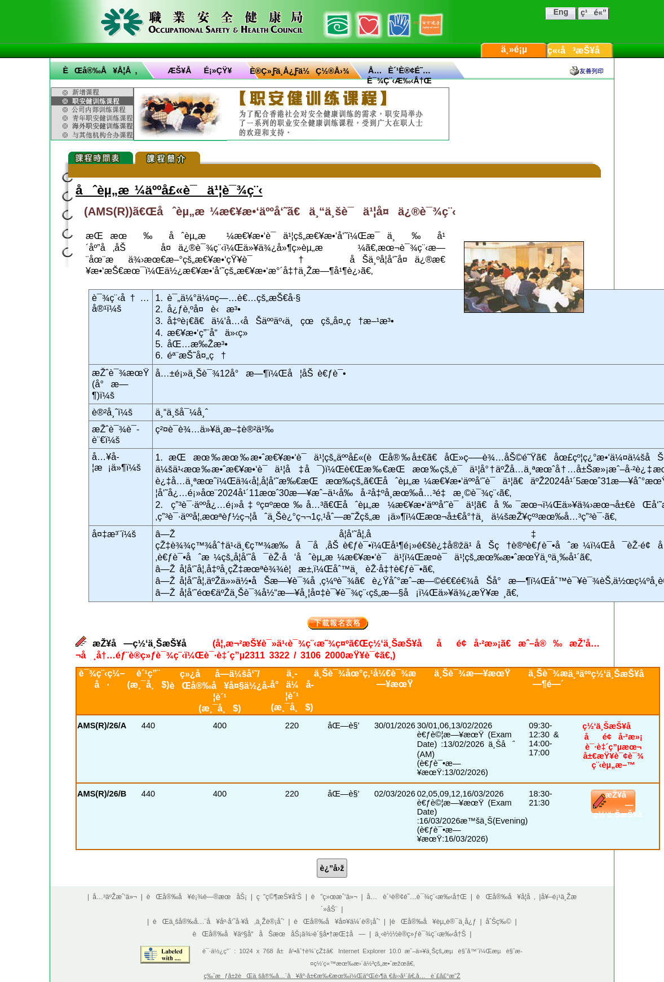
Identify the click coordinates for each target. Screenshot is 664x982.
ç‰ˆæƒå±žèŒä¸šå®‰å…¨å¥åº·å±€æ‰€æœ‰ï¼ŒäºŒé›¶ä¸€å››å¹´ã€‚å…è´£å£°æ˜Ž (331, 975)
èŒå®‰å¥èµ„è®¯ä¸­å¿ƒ (433, 922)
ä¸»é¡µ (514, 49)
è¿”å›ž (332, 868)
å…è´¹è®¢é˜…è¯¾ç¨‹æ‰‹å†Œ (417, 897)
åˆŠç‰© (498, 922)
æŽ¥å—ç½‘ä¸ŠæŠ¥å (625, 804)
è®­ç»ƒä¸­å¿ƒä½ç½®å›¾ (299, 71)
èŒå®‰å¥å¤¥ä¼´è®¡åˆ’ (337, 922)
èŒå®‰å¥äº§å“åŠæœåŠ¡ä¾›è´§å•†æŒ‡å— (278, 934)
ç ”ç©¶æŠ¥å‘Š (279, 897)
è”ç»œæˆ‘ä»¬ (334, 897)
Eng (561, 11)
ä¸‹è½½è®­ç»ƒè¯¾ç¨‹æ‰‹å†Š (420, 934)
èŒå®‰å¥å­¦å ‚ (100, 70)
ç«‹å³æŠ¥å (580, 50)
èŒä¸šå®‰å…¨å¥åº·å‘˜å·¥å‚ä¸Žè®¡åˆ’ (218, 922)
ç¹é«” (594, 12)
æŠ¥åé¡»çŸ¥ (200, 70)
